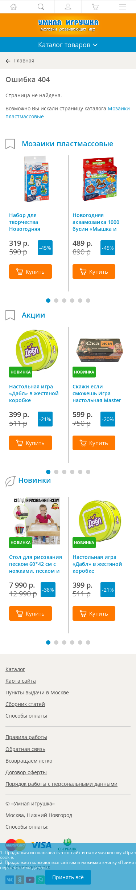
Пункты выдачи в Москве (37, 692)
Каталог (15, 669)
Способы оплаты (26, 715)
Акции (33, 315)
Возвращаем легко (28, 760)
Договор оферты (26, 772)
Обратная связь (25, 749)
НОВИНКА (21, 372)
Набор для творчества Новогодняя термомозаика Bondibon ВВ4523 (31, 222)
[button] (48, 300)
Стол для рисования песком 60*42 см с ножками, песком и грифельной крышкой (35, 564)
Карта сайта (20, 680)
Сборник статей (25, 704)
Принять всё (68, 877)
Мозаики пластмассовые (68, 144)
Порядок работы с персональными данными (61, 783)
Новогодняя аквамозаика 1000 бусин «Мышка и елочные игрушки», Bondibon (98, 222)
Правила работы (26, 737)
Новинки (34, 480)
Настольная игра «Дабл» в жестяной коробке (34, 393)
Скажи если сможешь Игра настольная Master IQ (97, 393)
